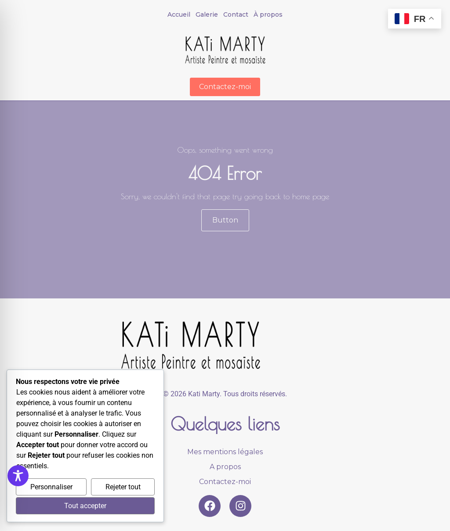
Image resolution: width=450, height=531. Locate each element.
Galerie (207, 14)
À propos (268, 14)
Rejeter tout (123, 487)
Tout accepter (85, 506)
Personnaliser (51, 487)
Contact (235, 14)
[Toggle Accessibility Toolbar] (18, 475)
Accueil (178, 14)
